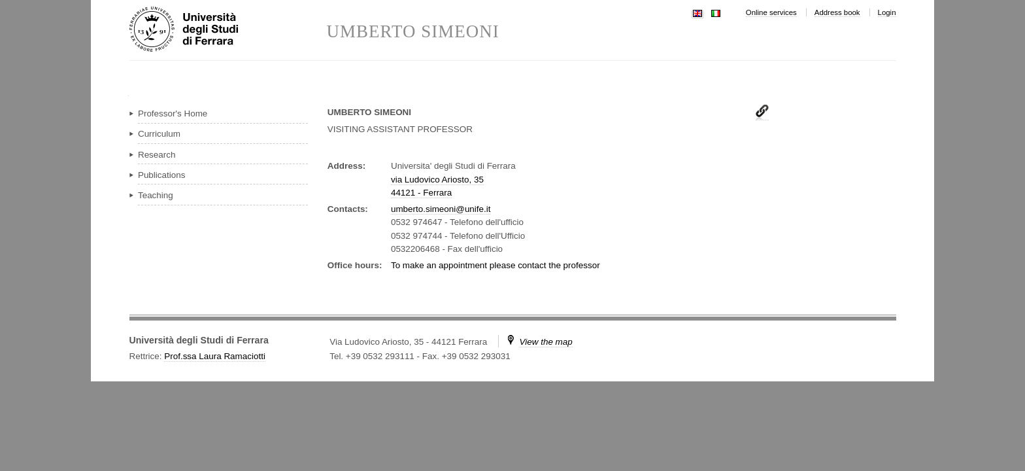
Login (887, 12)
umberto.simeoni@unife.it (441, 209)
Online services (771, 12)
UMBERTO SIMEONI (413, 32)
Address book (837, 12)
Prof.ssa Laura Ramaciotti (214, 356)
